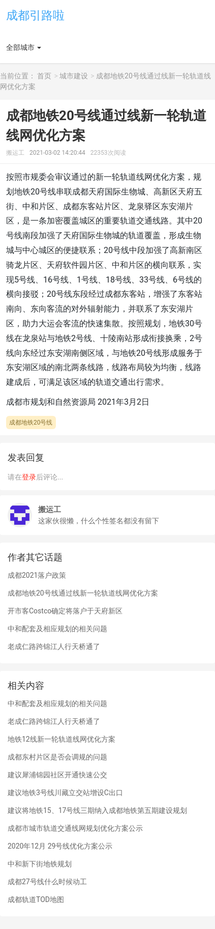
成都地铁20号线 (31, 422)
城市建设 (73, 76)
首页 (44, 76)
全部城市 (20, 47)
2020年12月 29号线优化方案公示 (60, 846)
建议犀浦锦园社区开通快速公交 (57, 775)
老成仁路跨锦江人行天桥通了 (54, 646)
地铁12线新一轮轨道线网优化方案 (61, 739)
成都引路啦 (35, 15)
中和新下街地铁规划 (40, 864)
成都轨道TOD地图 (36, 899)
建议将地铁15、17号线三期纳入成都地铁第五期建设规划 (97, 810)
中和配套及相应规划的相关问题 (57, 629)
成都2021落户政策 (37, 575)
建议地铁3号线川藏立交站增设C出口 (65, 793)
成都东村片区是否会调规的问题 (57, 757)
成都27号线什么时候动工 (47, 882)
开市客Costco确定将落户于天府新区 (65, 611)
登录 (29, 477)
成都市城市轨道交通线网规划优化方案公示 (75, 828)
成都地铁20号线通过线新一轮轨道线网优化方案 (83, 593)
